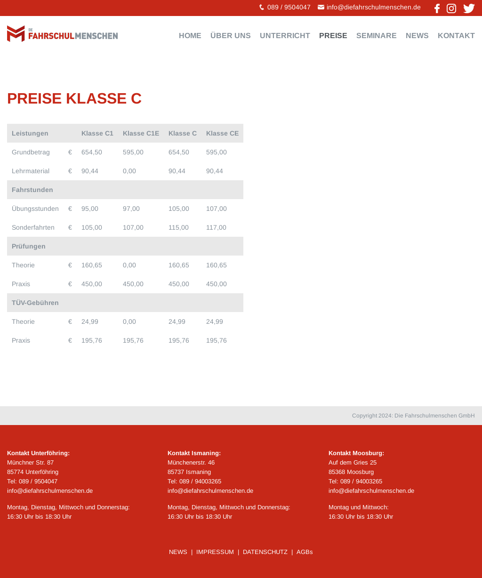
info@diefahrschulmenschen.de (374, 7)
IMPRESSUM (215, 551)
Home (190, 36)
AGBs (305, 551)
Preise (333, 36)
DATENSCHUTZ (265, 551)
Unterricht (285, 36)
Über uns (230, 36)
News (417, 36)
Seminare (376, 36)
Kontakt (456, 36)
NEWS (178, 551)
